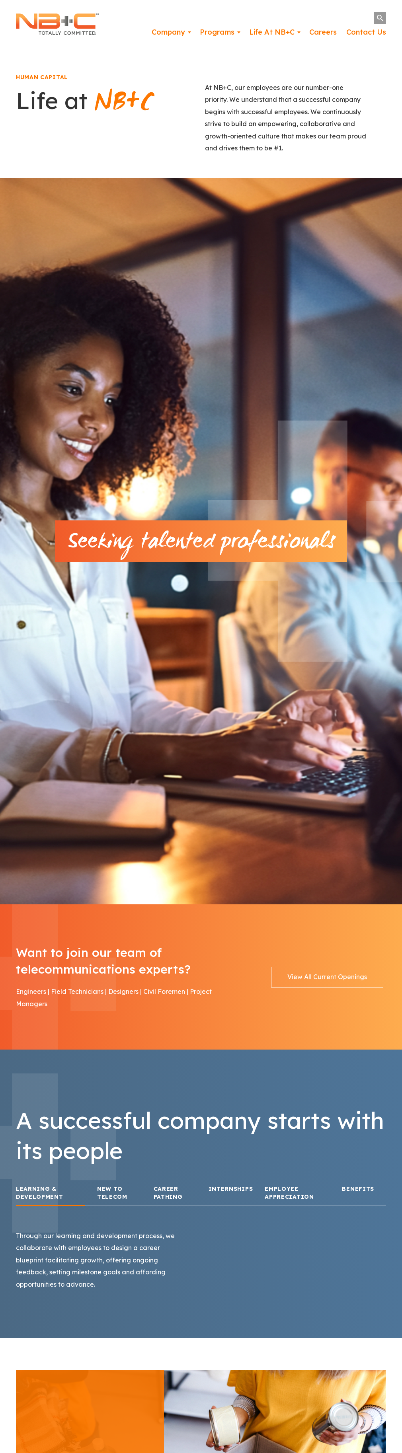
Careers (323, 32)
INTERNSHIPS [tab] (231, 1194)
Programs (217, 32)
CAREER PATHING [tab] (168, 1198)
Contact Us (366, 32)
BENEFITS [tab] (358, 1194)
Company (168, 32)
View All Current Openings (327, 982)
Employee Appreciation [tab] (289, 1198)
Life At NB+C (272, 32)
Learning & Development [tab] (39, 1198)
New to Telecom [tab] (112, 1198)
